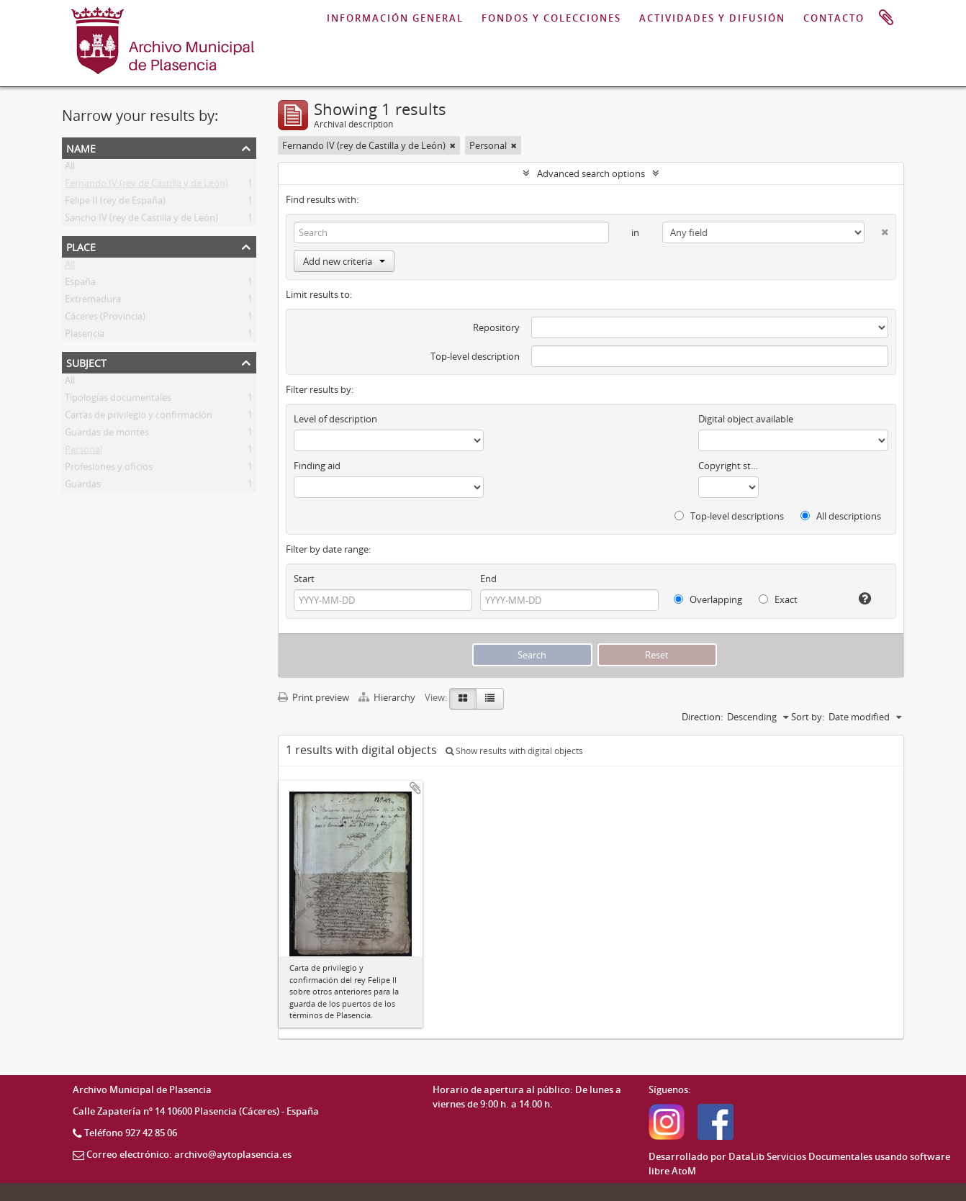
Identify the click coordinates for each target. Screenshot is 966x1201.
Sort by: (807, 716)
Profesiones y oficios (109, 469)
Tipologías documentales (118, 400)
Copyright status (728, 465)
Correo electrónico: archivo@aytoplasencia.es (189, 1154)
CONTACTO (834, 18)
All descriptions (840, 515)
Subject (86, 361)
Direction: (702, 716)
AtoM (684, 1170)
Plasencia (84, 336)
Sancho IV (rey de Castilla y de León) (141, 220)
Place (81, 245)
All (70, 168)
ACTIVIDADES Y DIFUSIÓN (712, 18)
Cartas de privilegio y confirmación (138, 417)
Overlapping (708, 599)
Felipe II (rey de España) (115, 202)
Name (81, 147)
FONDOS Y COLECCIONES (551, 18)
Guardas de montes (107, 434)
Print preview (313, 697)
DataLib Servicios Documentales (800, 1156)
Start (304, 578)
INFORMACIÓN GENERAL (395, 18)
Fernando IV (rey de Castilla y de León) (146, 185)
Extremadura (93, 301)
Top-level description (475, 356)
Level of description (335, 418)
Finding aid (317, 465)
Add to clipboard (415, 788)
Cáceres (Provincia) (105, 318)
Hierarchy (387, 697)
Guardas (83, 486)
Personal (83, 451)
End (488, 578)
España (80, 284)
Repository (496, 327)
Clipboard (886, 18)
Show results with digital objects (514, 751)
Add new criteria (344, 261)
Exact (778, 599)
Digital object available (745, 418)
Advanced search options (591, 173)
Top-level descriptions (729, 515)
